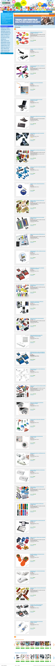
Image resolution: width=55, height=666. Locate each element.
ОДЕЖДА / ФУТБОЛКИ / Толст (5, 34)
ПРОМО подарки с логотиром (5, 43)
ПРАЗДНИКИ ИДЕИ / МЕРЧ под (5, 29)
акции (23, 11)
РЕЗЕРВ (38, 11)
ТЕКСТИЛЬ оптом (3, 39)
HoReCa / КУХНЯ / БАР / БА (5, 48)
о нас (11, 11)
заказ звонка (18, 5)
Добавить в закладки (45, 15)
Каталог (16, 25)
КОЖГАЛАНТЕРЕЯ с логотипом (5, 42)
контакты (46, 11)
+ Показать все (3, 53)
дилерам (31, 11)
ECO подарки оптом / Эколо (5, 37)
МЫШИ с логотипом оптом (5, 40)
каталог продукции (17, 11)
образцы (42, 11)
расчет (35, 11)
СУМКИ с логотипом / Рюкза (5, 50)
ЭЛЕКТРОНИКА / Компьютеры (5, 31)
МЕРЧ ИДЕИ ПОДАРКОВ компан (6, 32)
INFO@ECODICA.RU (24, 3)
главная (8, 11)
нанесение (27, 11)
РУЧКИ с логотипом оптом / (5, 51)
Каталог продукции (4, 26)
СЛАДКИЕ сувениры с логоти (5, 45)
